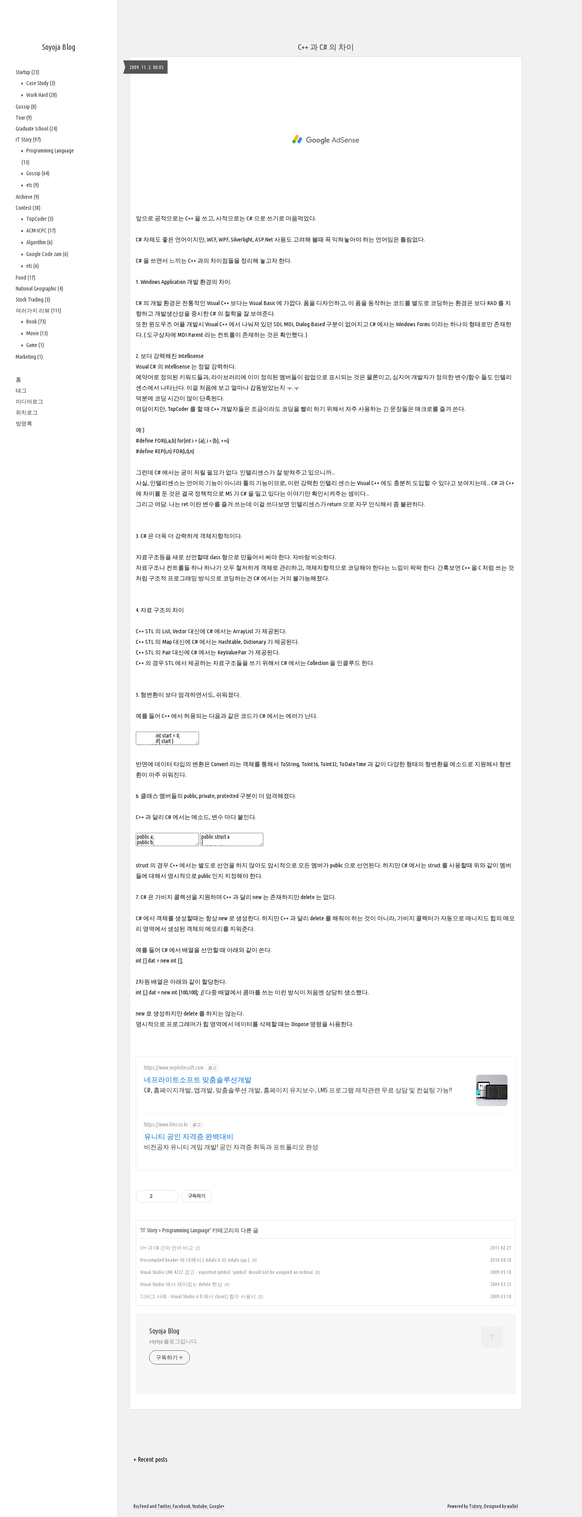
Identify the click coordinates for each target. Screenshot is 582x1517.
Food (25, 277)
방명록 (24, 423)
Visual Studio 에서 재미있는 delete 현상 (181, 1284)
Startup (27, 72)
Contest (28, 208)
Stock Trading (33, 299)
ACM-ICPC (40, 230)
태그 (21, 390)
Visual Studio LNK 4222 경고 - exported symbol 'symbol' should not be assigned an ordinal (226, 1272)
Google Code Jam (46, 254)
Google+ (216, 1506)
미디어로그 (29, 401)
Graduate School (36, 128)
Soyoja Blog (58, 46)
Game (34, 345)
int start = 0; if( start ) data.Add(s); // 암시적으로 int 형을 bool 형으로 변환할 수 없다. (167, 738)
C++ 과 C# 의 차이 (326, 46)
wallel (512, 1506)
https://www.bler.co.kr (166, 1124)
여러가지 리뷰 (38, 310)
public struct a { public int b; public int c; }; (231, 839)
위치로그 (27, 412)
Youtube (199, 1506)
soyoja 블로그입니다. (173, 1341)
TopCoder (39, 219)
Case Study (40, 83)
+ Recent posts (150, 1459)
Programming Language (186, 1230)
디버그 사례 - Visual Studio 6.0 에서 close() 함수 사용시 (198, 1296)
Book (35, 321)
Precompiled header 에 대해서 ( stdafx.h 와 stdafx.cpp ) (195, 1260)
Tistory (475, 1506)
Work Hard (41, 95)
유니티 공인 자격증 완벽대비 (189, 1136)
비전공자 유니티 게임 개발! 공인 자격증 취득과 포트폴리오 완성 (231, 1146)
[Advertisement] (326, 139)
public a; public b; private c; (167, 839)
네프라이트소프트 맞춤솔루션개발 (198, 1079)
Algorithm (39, 242)
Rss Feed (141, 1506)
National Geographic (39, 288)
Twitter (164, 1506)
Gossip (26, 107)
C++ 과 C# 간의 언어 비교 (166, 1247)
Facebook (181, 1506)
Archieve (27, 197)
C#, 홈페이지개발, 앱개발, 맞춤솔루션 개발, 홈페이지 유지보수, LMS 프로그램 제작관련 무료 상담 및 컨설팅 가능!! (298, 1090)
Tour (24, 117)
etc (32, 185)
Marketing (29, 357)
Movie (36, 333)
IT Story (28, 139)
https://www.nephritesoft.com (174, 1068)
